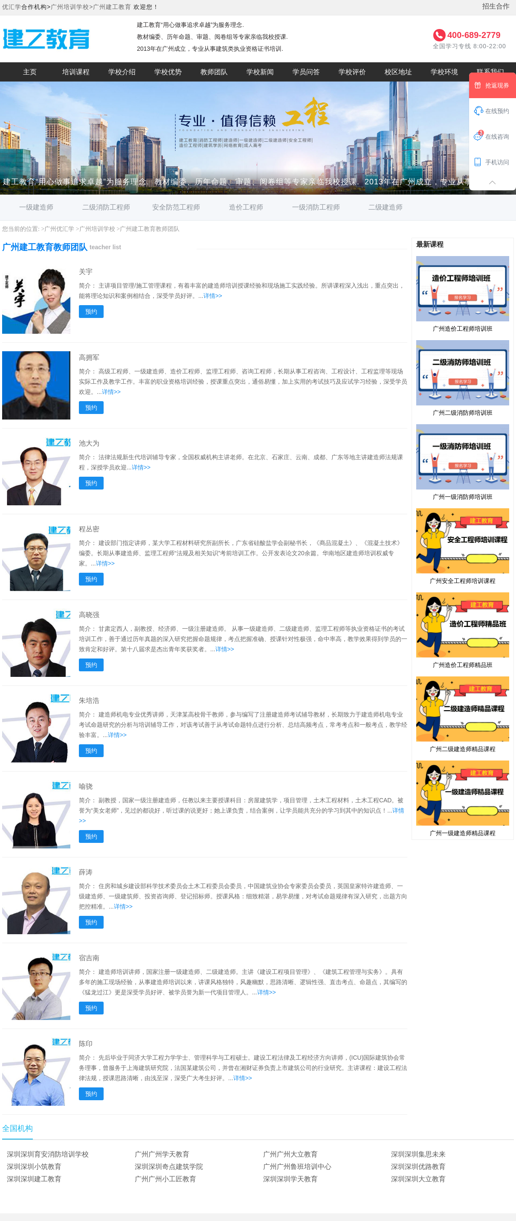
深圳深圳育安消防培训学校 (48, 1154)
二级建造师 (385, 207)
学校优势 (168, 72)
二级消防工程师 (106, 207)
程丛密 (89, 529)
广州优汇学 (59, 229)
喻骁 (86, 786)
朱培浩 (89, 700)
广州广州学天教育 (162, 1154)
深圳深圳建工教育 (34, 1179)
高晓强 (89, 614)
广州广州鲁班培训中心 (297, 1166)
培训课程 (76, 72)
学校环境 (444, 72)
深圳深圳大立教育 (418, 1179)
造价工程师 (246, 207)
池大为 (89, 443)
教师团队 (214, 72)
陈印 (86, 1043)
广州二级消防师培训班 (462, 377)
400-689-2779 (474, 35)
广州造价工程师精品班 (462, 630)
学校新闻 (260, 72)
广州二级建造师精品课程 (462, 714)
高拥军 (89, 357)
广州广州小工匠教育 (165, 1179)
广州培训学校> (72, 6)
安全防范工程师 (176, 207)
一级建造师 (36, 207)
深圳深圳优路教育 (418, 1166)
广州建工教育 (112, 6)
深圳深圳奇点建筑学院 (169, 1166)
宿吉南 (89, 958)
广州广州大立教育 (290, 1154)
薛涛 (86, 872)
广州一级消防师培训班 (462, 461)
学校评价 (352, 72)
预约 (91, 311)
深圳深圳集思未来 (418, 1154)
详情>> (212, 295)
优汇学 (11, 6)
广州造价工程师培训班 (462, 293)
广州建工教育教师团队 (150, 229)
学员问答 (306, 72)
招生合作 (496, 6)
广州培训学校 (97, 229)
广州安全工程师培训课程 (462, 545)
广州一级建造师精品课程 (462, 798)
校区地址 (398, 72)
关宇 (86, 271)
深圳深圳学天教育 (290, 1179)
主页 (30, 72)
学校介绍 (122, 72)
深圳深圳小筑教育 (34, 1166)
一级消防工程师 (316, 207)
